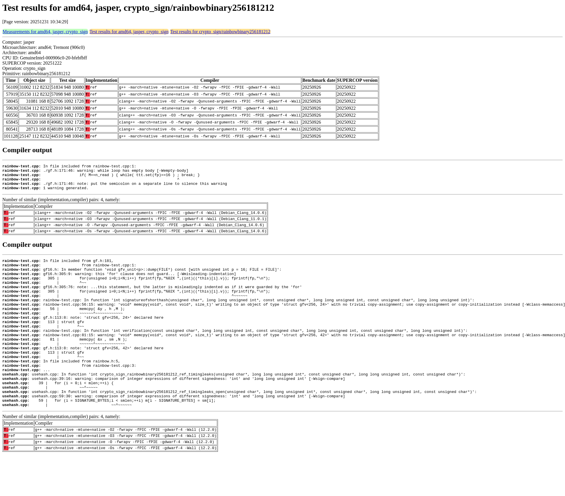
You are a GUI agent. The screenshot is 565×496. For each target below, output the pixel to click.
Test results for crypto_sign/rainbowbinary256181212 (220, 31)
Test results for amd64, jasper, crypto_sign (129, 31)
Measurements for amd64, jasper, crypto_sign (45, 31)
